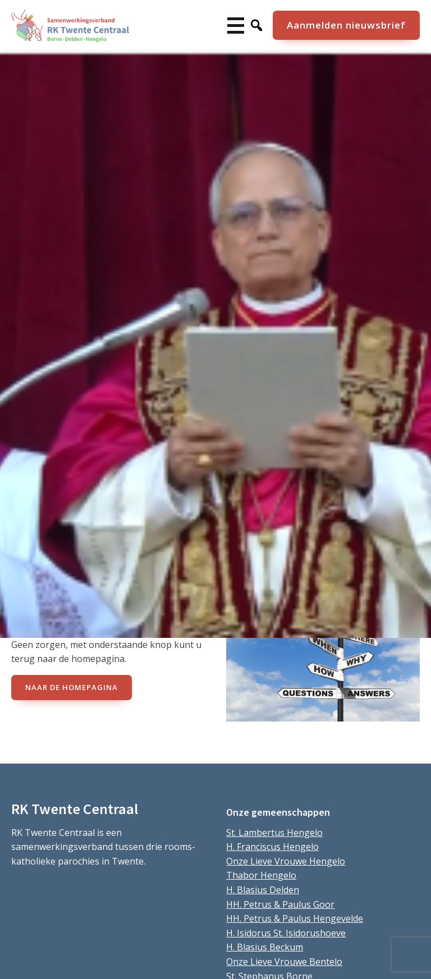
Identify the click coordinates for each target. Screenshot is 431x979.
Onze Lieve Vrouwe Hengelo (285, 861)
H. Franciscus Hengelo (272, 846)
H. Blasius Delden (262, 890)
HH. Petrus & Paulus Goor (280, 904)
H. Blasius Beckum (264, 947)
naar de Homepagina (71, 687)
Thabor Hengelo (261, 875)
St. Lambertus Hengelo (274, 832)
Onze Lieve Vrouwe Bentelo (284, 961)
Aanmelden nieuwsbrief (346, 25)
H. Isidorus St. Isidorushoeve (286, 933)
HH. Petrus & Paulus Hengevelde (294, 918)
